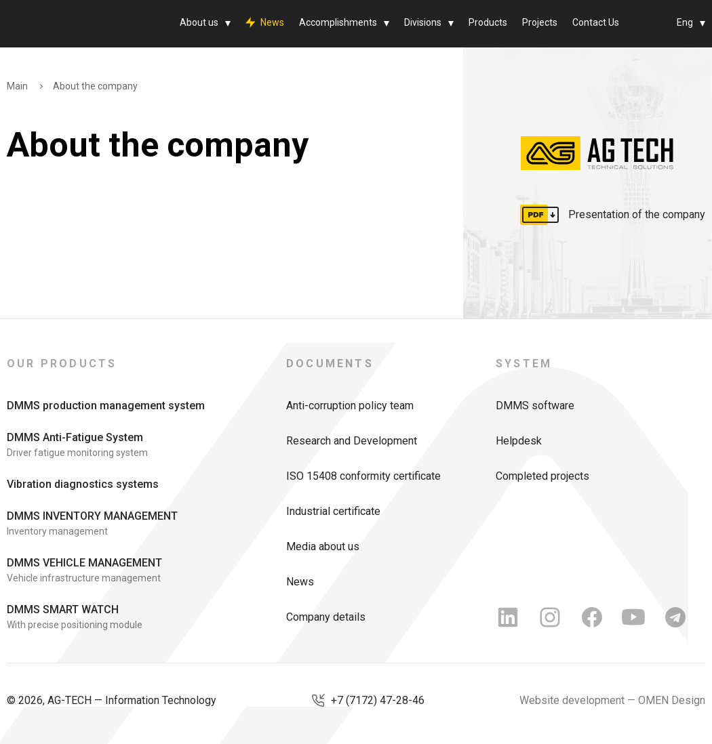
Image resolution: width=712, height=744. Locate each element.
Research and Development (351, 440)
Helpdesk (519, 440)
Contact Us (595, 22)
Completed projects (542, 476)
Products (488, 22)
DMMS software (535, 405)
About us (199, 22)
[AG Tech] (64, 23)
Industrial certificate (333, 511)
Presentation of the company (636, 214)
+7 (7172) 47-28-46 (377, 700)
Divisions (422, 22)
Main (17, 86)
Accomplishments (338, 22)
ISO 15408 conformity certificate (363, 476)
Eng (685, 22)
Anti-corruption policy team (350, 405)
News (272, 22)
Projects (539, 22)
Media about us (322, 546)
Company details (325, 617)
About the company (95, 86)
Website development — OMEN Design (612, 700)
